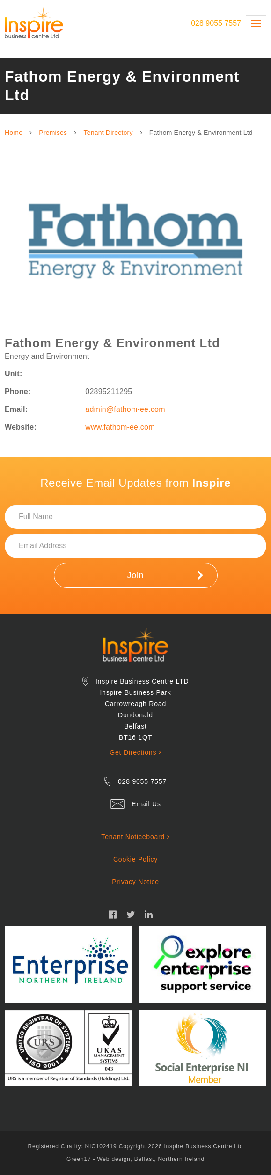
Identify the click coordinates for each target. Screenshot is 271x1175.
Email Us (146, 804)
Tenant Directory (108, 132)
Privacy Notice (135, 881)
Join (165, 575)
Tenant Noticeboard (135, 836)
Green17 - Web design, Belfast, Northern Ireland (135, 1159)
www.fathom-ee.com (119, 427)
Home (13, 132)
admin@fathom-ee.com (125, 409)
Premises (53, 132)
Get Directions (135, 752)
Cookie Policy (135, 859)
